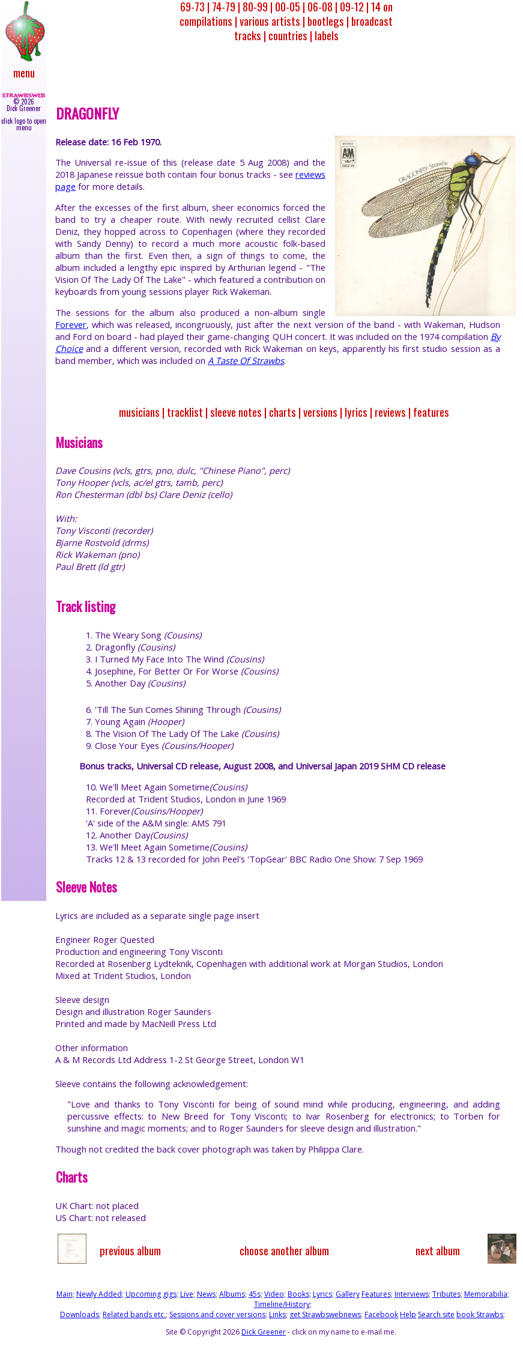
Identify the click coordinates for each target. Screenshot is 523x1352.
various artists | (272, 21)
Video (274, 1294)
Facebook (381, 1314)
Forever (70, 324)
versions (320, 412)
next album (438, 1250)
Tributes (446, 1294)
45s (255, 1294)
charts (282, 412)
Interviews (412, 1294)
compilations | (208, 21)
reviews (390, 412)
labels (327, 35)
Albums (232, 1294)
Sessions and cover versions (217, 1314)
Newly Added (99, 1294)
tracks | (250, 35)
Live (186, 1294)
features (431, 412)
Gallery (348, 1294)
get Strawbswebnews (325, 1314)
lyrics (356, 412)
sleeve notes (236, 412)
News (206, 1294)
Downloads (79, 1314)
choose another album (284, 1250)
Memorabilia (485, 1294)
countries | (290, 35)
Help (408, 1314)
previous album (130, 1250)
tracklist (185, 412)
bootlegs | (328, 21)
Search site (436, 1314)
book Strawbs (479, 1314)
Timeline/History (282, 1304)
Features (376, 1294)
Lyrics (322, 1294)
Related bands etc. (134, 1314)
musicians (139, 412)
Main (64, 1294)
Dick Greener (263, 1332)
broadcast (372, 21)
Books (298, 1294)
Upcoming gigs (151, 1294)
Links (277, 1314)
